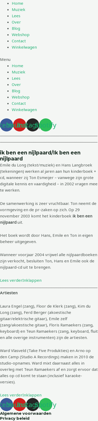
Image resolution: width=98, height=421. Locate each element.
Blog (16, 28)
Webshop (21, 34)
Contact (19, 40)
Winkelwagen (24, 47)
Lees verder (11, 280)
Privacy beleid (15, 418)
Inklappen (32, 280)
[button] (49, 59)
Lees (16, 15)
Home (17, 3)
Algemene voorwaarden (25, 413)
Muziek (18, 9)
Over (16, 22)
